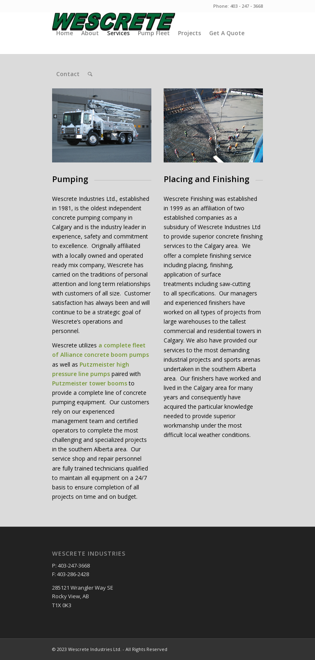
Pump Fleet (154, 33)
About (90, 33)
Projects (189, 33)
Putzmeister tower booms (89, 383)
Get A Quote (226, 33)
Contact (68, 74)
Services (118, 33)
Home (64, 33)
